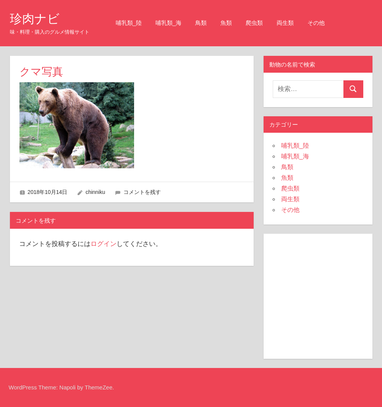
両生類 (285, 23)
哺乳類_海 (168, 23)
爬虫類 (254, 23)
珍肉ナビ (35, 19)
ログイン (104, 243)
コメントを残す (142, 192)
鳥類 (201, 23)
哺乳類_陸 (129, 23)
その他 (316, 23)
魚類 (226, 23)
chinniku (95, 192)
